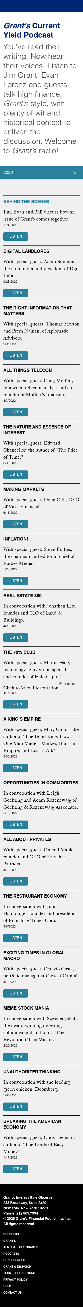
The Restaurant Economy (35, 896)
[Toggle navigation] (11, 5)
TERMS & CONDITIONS (19, 1273)
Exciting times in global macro (34, 956)
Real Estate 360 (22, 596)
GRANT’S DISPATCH (17, 1266)
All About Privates (27, 840)
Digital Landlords (26, 251)
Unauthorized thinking (32, 1072)
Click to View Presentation (30, 687)
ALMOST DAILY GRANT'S (20, 1247)
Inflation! (15, 539)
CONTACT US (12, 1292)
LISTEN (16, 237)
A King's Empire (22, 719)
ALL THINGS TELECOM (27, 371)
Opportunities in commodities (40, 783)
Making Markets (23, 490)
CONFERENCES (14, 1260)
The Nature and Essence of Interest (37, 430)
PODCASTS (11, 1254)
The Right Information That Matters (37, 311)
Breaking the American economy (32, 1125)
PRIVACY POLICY (15, 1279)
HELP (7, 1286)
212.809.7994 (27, 1213)
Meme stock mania (26, 1008)
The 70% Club (19, 653)
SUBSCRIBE (11, 1234)
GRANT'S (9, 1241)
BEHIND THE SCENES (26, 202)
